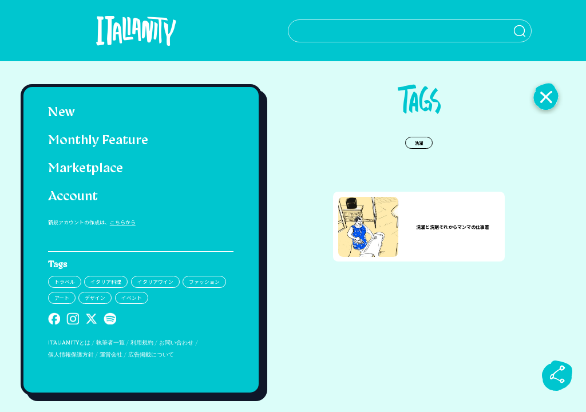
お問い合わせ (176, 343)
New (61, 113)
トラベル (64, 282)
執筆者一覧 (110, 343)
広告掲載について (151, 355)
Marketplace (85, 169)
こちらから (123, 222)
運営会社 (111, 355)
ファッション (204, 282)
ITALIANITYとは (69, 343)
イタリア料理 (105, 282)
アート (61, 298)
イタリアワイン (155, 282)
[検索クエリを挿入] (419, 30)
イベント (131, 298)
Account (73, 197)
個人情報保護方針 (71, 355)
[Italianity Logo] (140, 30)
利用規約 (141, 343)
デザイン (95, 298)
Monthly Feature (98, 141)
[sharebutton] (557, 375)
